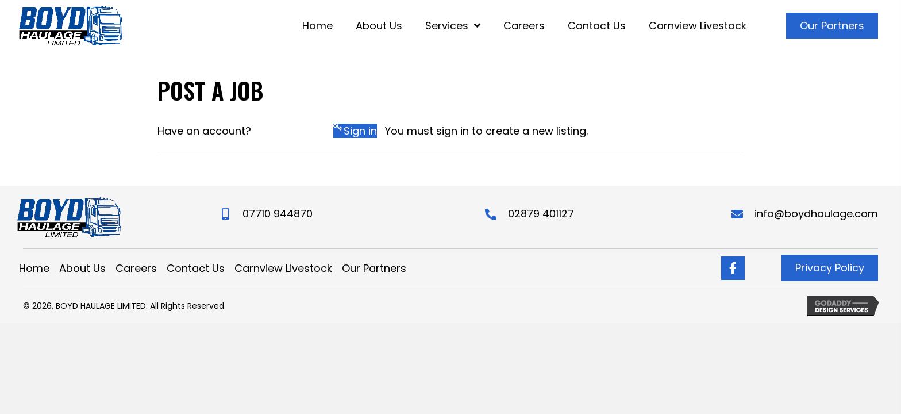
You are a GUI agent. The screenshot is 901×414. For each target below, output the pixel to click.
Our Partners (374, 268)
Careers (136, 268)
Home (34, 268)
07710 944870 (277, 213)
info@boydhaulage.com (816, 213)
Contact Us (196, 268)
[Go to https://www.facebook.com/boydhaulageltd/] (733, 268)
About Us (82, 268)
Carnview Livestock (283, 268)
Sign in (360, 131)
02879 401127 (541, 213)
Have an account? (204, 131)
